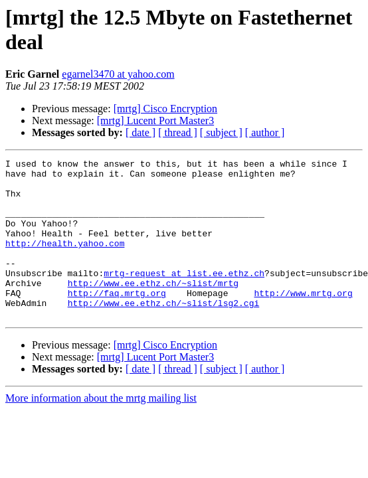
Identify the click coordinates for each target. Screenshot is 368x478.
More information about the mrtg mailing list (101, 430)
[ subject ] (221, 132)
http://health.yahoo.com (64, 261)
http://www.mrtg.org (303, 321)
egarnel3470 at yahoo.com (118, 74)
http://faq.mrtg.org (117, 321)
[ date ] (140, 132)
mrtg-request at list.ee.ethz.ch (184, 297)
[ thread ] (177, 132)
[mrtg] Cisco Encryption (165, 108)
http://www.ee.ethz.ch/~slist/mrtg (153, 309)
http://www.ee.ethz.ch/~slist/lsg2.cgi (164, 333)
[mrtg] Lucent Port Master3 (155, 120)
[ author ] (265, 132)
